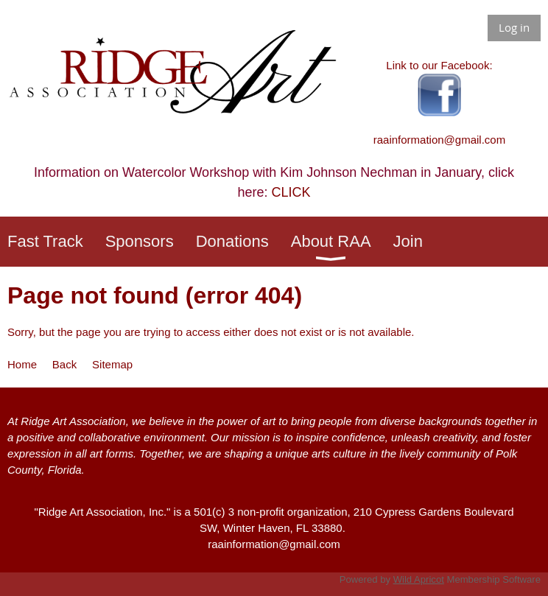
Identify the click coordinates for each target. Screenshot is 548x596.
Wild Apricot (418, 579)
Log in (514, 27)
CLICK (291, 192)
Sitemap (112, 364)
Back (64, 364)
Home (22, 364)
